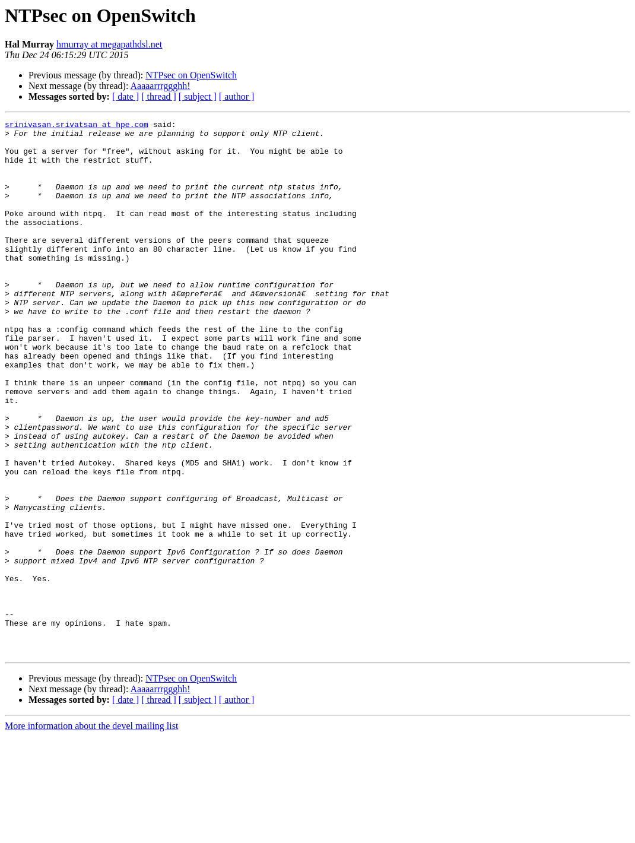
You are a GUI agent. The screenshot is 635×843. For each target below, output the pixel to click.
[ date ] (125, 96)
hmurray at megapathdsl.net (109, 44)
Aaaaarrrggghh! (160, 86)
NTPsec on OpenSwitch (191, 75)
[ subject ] (198, 96)
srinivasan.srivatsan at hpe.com (76, 126)
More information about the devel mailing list (91, 833)
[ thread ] (158, 96)
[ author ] (237, 96)
